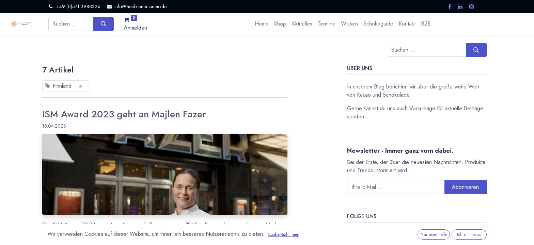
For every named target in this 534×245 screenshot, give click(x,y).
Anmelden (135, 28)
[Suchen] (103, 24)
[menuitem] (261, 24)
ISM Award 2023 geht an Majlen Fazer (124, 114)
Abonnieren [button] (465, 187)
